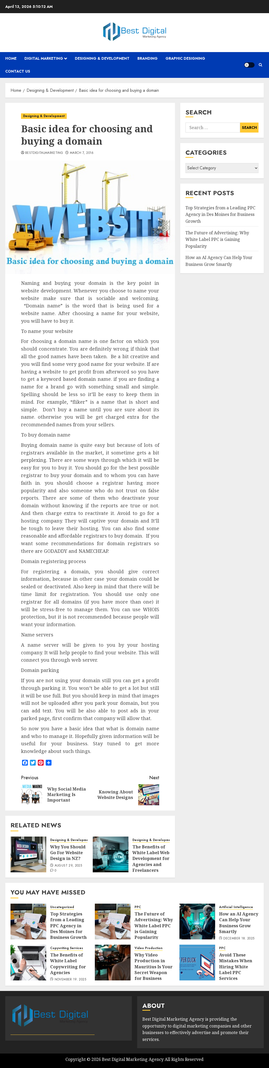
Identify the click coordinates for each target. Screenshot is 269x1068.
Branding (147, 58)
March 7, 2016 (82, 153)
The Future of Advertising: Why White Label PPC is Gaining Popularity (217, 239)
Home (11, 58)
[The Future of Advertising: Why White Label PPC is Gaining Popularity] (113, 921)
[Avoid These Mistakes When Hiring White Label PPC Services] (197, 962)
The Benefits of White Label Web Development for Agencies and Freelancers (150, 858)
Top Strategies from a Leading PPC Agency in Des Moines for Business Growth (220, 214)
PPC (137, 907)
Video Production (148, 948)
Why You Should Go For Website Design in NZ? (68, 853)
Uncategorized (62, 907)
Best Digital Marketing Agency (133, 1059)
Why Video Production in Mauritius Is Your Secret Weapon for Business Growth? (153, 969)
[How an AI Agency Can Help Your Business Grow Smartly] (197, 921)
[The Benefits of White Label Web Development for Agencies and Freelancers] (110, 854)
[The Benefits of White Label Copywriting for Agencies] (28, 962)
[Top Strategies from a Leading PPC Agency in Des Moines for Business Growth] (28, 921)
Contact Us (17, 71)
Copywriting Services (66, 948)
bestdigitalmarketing (44, 153)
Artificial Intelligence (236, 907)
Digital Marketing (43, 58)
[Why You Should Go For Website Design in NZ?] (28, 854)
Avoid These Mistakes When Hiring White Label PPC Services (235, 966)
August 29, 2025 (68, 866)
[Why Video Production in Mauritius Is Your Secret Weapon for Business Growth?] (113, 962)
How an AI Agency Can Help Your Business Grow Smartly (238, 922)
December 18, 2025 (238, 939)
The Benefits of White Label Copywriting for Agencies (68, 963)
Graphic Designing (185, 58)
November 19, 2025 (70, 980)
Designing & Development (102, 58)
